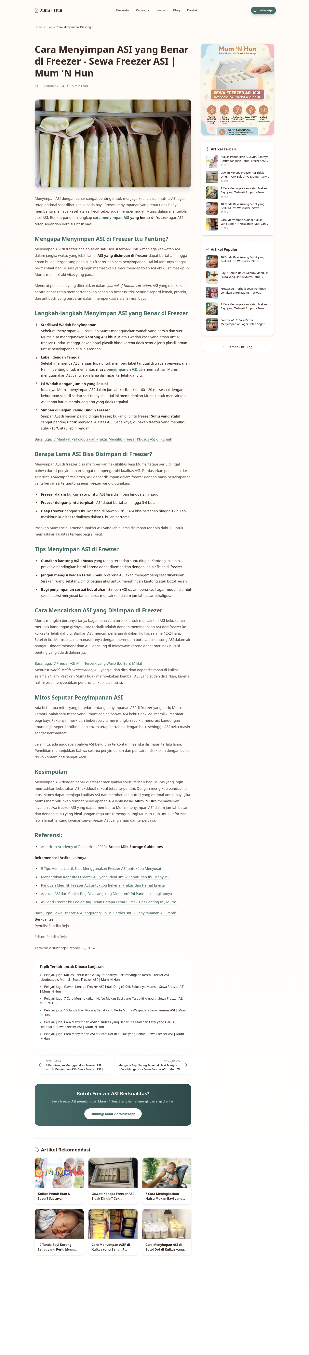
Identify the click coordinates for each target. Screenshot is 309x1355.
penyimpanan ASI (122, 369)
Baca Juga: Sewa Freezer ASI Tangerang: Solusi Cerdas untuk (85, 913)
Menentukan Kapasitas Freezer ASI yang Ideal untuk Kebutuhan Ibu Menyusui (105, 877)
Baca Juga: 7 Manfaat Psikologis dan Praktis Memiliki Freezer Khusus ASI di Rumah (103, 439)
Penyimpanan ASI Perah (156, 913)
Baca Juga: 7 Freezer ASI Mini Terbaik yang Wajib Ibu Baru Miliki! (88, 663)
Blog (176, 10)
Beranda (122, 10)
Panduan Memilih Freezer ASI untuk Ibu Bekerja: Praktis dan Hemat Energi (103, 885)
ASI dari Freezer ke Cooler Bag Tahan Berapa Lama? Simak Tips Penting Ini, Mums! (109, 902)
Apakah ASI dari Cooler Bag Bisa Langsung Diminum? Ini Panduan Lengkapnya (106, 893)
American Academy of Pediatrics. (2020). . (102, 846)
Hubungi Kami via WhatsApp (113, 1114)
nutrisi (165, 198)
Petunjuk (142, 10)
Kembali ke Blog (238, 347)
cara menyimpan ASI (111, 217)
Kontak (192, 10)
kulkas (73, 494)
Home (39, 27)
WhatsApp (263, 10)
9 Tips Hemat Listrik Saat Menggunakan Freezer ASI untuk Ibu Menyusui (101, 868)
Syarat (161, 10)
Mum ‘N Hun (149, 813)
